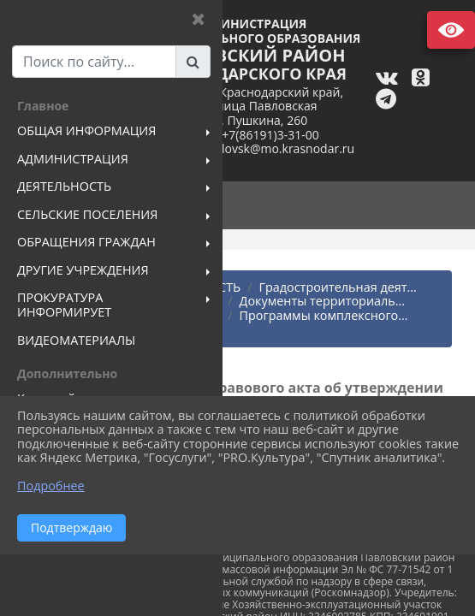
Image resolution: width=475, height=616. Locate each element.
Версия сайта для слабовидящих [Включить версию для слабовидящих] (451, 30)
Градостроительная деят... (338, 287)
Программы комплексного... (324, 315)
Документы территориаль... (323, 301)
